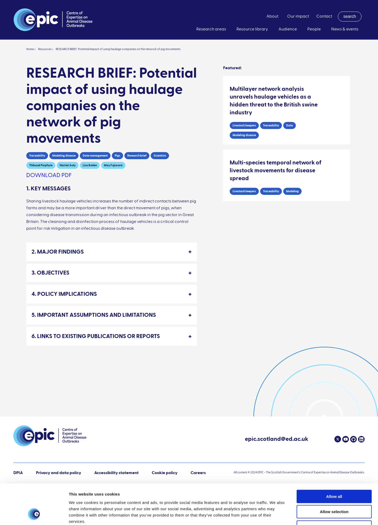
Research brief (136, 155)
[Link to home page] (53, 19)
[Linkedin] (361, 439)
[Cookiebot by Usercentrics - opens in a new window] (34, 515)
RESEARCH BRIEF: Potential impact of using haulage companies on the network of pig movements (118, 49)
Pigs (117, 155)
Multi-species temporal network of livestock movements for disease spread (275, 170)
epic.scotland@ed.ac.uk (276, 439)
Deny (334, 491)
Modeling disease (64, 155)
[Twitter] (337, 439)
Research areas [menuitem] (211, 29)
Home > (31, 49)
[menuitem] (349, 17)
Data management (95, 155)
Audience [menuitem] (288, 29)
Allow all (334, 461)
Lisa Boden (90, 165)
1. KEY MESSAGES (48, 189)
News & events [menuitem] (344, 29)
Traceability (37, 155)
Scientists (160, 155)
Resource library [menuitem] (252, 29)
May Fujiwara (113, 165)
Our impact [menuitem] (298, 16)
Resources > (46, 49)
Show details (275, 514)
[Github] (353, 439)
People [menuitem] (314, 29)
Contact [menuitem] (324, 16)
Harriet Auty (68, 165)
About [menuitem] (272, 16)
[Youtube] (345, 439)
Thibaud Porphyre (40, 165)
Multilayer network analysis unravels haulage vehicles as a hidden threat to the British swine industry (274, 101)
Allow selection (334, 476)
